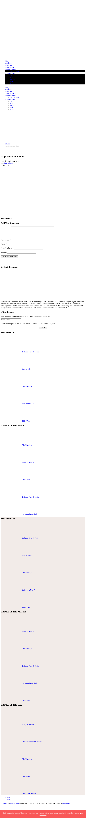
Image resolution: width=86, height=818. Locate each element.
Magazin (8, 65)
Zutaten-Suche (10, 67)
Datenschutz (14, 806)
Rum (11, 77)
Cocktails (8, 63)
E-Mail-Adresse (7, 251)
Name (3, 247)
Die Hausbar (14, 71)
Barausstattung (10, 69)
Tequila (12, 79)
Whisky (12, 83)
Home (7, 61)
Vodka (12, 81)
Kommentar (6, 243)
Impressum (5, 806)
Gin (11, 75)
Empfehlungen (10, 73)
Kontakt (8, 800)
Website (4, 255)
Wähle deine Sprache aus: (10, 326)
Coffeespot (66, 806)
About (7, 802)
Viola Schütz (8, 163)
